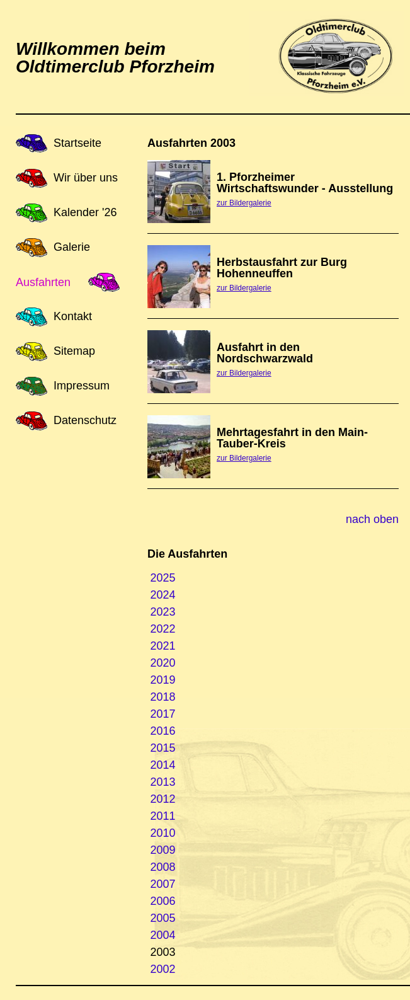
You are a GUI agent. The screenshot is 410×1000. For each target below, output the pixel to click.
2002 (163, 969)
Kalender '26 (85, 212)
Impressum (82, 385)
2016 (163, 731)
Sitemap (74, 351)
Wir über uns (86, 177)
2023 (163, 612)
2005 (163, 918)
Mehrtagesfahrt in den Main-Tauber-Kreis (292, 438)
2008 (163, 867)
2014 (163, 765)
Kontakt (73, 316)
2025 (163, 578)
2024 (163, 595)
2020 (163, 663)
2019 (163, 680)
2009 (163, 850)
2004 (163, 935)
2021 (163, 646)
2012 (163, 799)
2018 (163, 697)
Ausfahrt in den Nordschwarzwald (265, 353)
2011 (163, 816)
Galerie (72, 247)
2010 (163, 833)
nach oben (372, 519)
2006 (163, 901)
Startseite (77, 143)
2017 (163, 714)
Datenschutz (85, 420)
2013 (163, 782)
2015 (163, 748)
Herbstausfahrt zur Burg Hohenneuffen (282, 268)
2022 (163, 629)
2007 (163, 884)
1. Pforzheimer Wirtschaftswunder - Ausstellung (305, 183)
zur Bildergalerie (244, 202)
